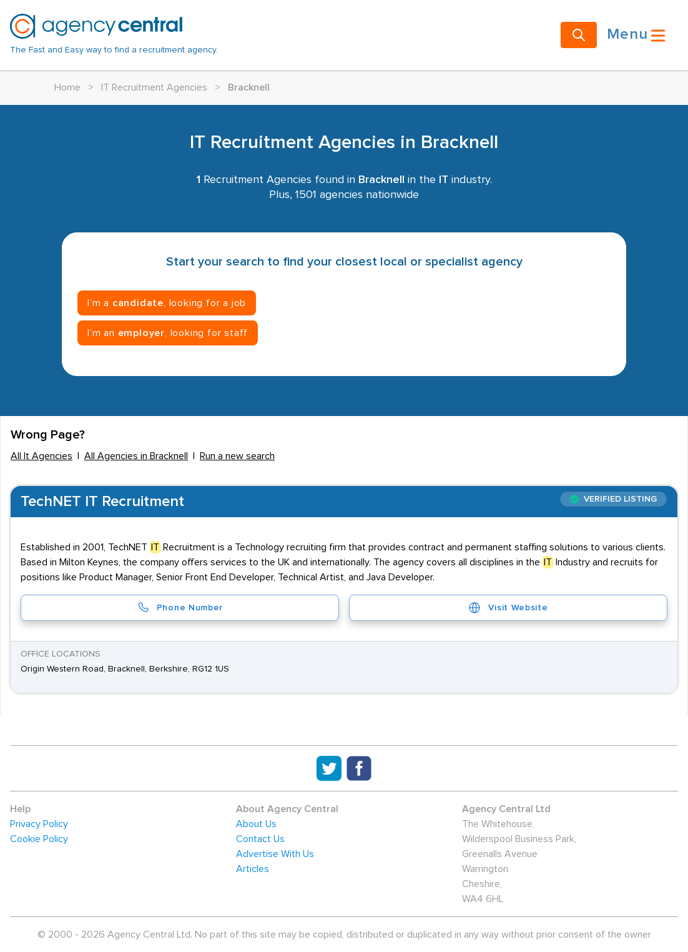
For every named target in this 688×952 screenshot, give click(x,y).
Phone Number (180, 608)
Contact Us (260, 839)
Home (67, 87)
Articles (252, 869)
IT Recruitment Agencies (154, 87)
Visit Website (508, 608)
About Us (256, 824)
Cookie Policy (39, 839)
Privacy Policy (39, 824)
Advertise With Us (275, 854)
